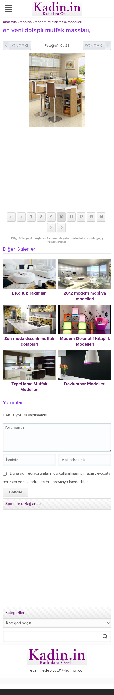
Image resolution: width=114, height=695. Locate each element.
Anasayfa (10, 22)
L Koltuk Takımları (29, 293)
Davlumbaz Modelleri (84, 383)
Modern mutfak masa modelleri (58, 22)
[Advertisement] (57, 170)
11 (71, 216)
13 (91, 216)
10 (61, 216)
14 (101, 216)
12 (81, 216)
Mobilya (26, 22)
